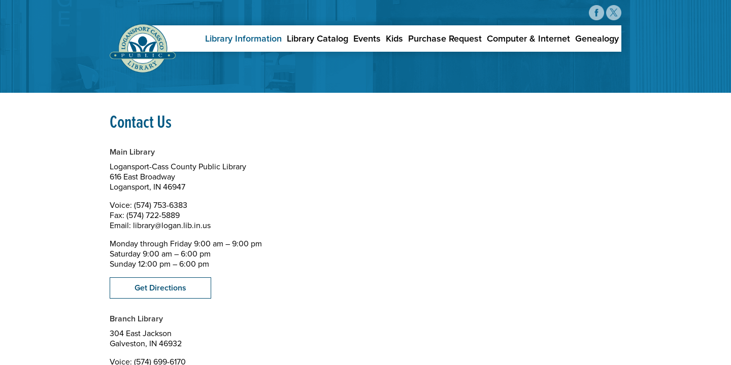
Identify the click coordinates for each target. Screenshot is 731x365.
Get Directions (160, 288)
